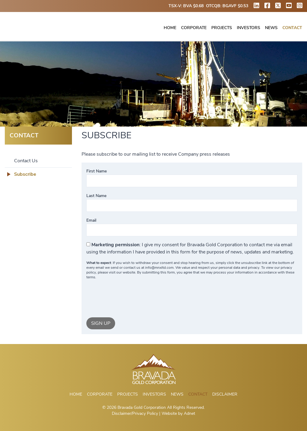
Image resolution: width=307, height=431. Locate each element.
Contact (292, 28)
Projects (221, 28)
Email (91, 220)
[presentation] (131, 298)
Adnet (189, 413)
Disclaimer (224, 394)
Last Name (96, 196)
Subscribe (25, 174)
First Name (96, 171)
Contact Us (26, 160)
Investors (248, 28)
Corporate (194, 28)
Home (170, 28)
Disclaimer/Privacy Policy (135, 413)
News (271, 28)
